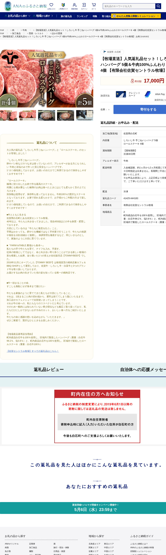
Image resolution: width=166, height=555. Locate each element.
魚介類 (8, 551)
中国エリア (109, 551)
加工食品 (33, 547)
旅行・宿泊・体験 (61, 547)
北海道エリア (94, 544)
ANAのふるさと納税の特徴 (142, 547)
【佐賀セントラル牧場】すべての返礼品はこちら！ (33, 351)
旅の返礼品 (66, 16)
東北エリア (109, 544)
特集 (95, 16)
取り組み (106, 16)
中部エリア (109, 547)
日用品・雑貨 (59, 551)
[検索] (158, 6)
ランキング (82, 16)
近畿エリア (93, 551)
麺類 (31, 551)
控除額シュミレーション (141, 551)
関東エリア (93, 547)
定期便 (32, 544)
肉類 (7, 547)
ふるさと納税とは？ (139, 544)
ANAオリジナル (12, 544)
